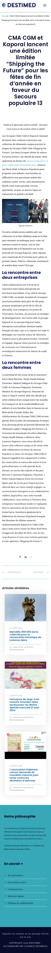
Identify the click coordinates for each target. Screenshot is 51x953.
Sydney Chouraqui (12, 845)
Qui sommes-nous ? (17, 882)
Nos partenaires (15, 875)
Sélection (18, 647)
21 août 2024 (16, 696)
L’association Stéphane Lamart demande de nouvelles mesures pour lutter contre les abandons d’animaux (24, 775)
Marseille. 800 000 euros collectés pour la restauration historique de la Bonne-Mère (25, 636)
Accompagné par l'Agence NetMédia (25, 946)
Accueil (5, 16)
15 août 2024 (16, 766)
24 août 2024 (16, 628)
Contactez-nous (15, 889)
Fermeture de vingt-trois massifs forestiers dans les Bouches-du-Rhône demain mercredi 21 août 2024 (24, 705)
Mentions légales (16, 896)
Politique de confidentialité (20, 903)
